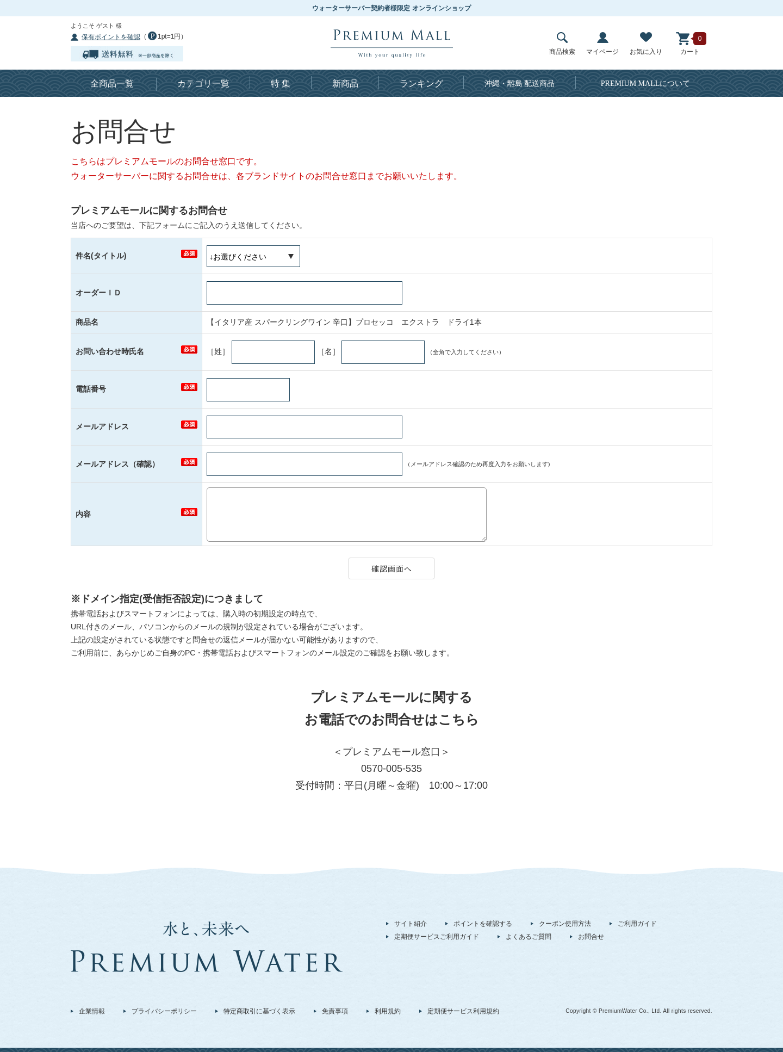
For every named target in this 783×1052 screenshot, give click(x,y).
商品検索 (562, 43)
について (646, 83)
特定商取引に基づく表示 (259, 1011)
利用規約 (388, 1011)
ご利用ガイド (637, 923)
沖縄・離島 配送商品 (519, 83)
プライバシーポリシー (164, 1011)
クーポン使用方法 (565, 923)
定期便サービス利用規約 (463, 1011)
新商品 (345, 83)
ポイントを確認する (482, 923)
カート (690, 43)
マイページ (602, 43)
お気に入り (646, 43)
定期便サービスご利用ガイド (436, 936)
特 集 (280, 83)
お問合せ (591, 936)
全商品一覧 (112, 83)
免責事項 (335, 1011)
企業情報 (92, 1011)
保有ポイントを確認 (111, 37)
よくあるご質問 (528, 936)
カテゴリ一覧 (203, 83)
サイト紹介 (410, 923)
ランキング (421, 83)
